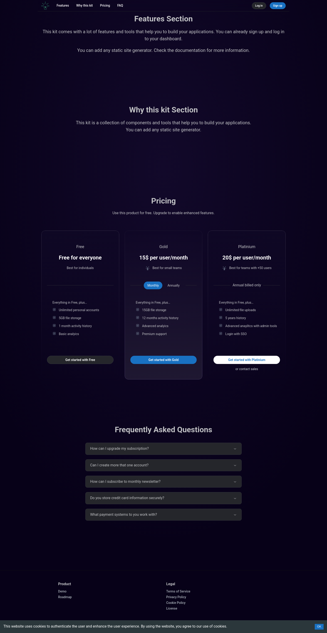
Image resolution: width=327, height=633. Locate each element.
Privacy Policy (176, 597)
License (171, 608)
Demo (62, 591)
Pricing (105, 5)
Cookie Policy (176, 603)
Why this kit (84, 5)
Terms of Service (178, 591)
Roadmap (65, 597)
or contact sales (246, 369)
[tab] (153, 285)
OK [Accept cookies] (319, 626)
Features (63, 5)
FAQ (120, 5)
